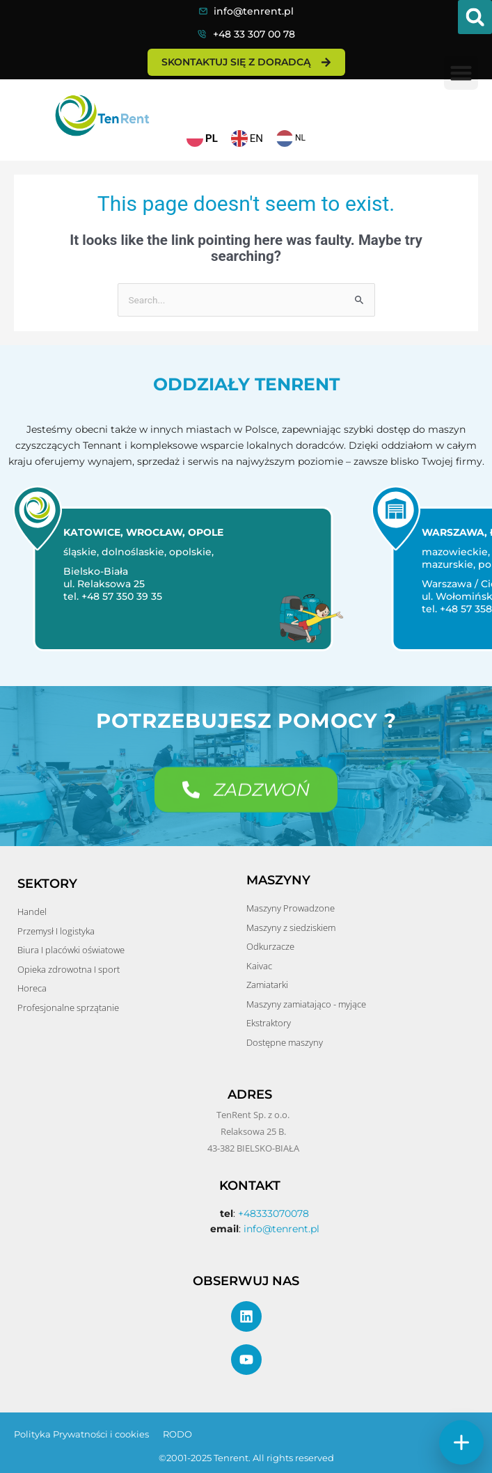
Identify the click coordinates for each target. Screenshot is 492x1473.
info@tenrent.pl (254, 11)
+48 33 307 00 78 (254, 34)
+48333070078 (273, 1213)
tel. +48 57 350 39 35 (106, 596)
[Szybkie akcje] (461, 1442)
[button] (475, 17)
